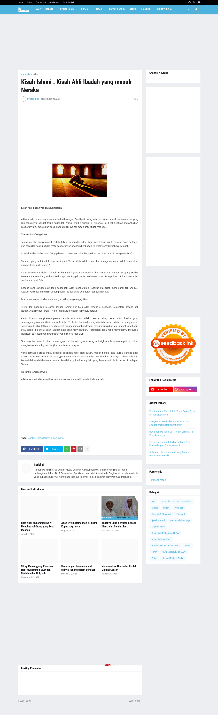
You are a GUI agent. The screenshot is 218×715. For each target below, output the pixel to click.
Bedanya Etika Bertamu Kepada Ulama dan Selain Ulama (119, 524)
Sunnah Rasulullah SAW (174, 552)
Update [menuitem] (49, 9)
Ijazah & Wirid (158, 520)
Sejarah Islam (158, 526)
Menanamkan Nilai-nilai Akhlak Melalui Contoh (119, 568)
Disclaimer (54, 2)
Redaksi (39, 464)
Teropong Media (157, 480)
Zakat (154, 558)
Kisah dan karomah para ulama (176, 501)
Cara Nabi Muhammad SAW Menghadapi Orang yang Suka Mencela (37, 526)
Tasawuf (180, 514)
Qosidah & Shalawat (161, 514)
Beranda (25, 74)
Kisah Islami (43, 438)
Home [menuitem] (38, 9)
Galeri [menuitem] (133, 9)
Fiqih (154, 501)
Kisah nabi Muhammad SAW (165, 533)
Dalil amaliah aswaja (180, 520)
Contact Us (41, 2)
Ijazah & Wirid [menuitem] (117, 9)
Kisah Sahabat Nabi (161, 539)
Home (20, 2)
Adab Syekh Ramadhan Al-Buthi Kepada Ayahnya (79, 524)
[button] (188, 9)
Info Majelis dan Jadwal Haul (166, 545)
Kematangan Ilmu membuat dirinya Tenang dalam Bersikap (78, 568)
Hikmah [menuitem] (85, 9)
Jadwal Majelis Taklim (173, 558)
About (29, 2)
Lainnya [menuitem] (145, 9)
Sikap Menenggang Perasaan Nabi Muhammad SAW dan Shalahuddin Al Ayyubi (37, 570)
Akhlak (36, 74)
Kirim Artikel (68, 2)
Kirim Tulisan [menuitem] (164, 9)
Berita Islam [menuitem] (67, 9)
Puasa (188, 545)
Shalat (155, 507)
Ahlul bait (179, 507)
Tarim (154, 552)
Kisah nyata (57, 438)
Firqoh (166, 507)
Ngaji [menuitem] (99, 9)
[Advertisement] (109, 42)
